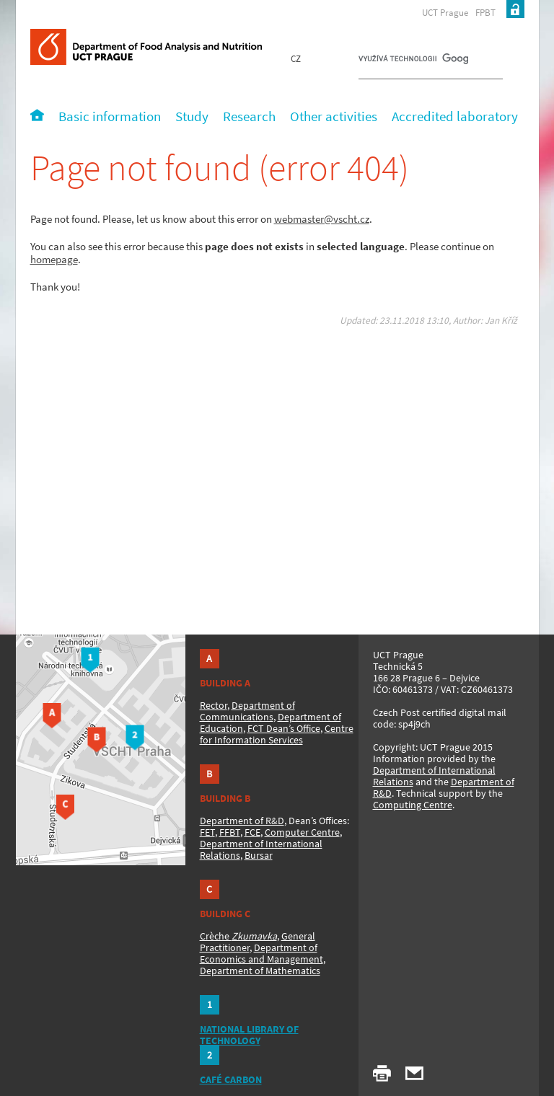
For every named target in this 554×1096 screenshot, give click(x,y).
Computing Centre (412, 804)
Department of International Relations (434, 776)
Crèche (238, 935)
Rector (213, 705)
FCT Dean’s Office (283, 728)
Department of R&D (242, 820)
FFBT (229, 832)
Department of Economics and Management (261, 953)
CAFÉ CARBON (231, 1079)
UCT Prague (445, 12)
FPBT (485, 12)
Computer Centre (302, 832)
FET (207, 832)
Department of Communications (247, 711)
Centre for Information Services (276, 734)
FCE (252, 832)
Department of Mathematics (260, 970)
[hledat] (413, 62)
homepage (54, 259)
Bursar (259, 855)
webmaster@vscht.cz (321, 219)
